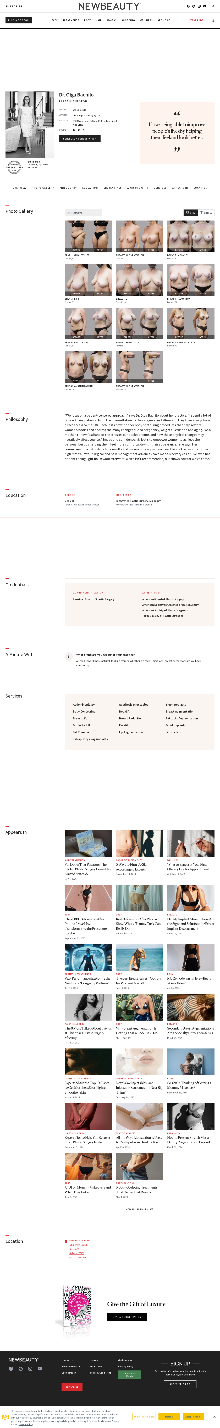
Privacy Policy (125, 1366)
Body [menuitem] (87, 20)
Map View (78, 124)
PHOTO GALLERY (43, 187)
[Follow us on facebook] (188, 6)
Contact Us (68, 1360)
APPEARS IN (180, 187)
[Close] (214, 1416)
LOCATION (200, 187)
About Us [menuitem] (164, 20)
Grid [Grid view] (191, 212)
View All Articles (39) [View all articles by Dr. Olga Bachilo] (139, 1209)
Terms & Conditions (100, 1372)
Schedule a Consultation (79, 138)
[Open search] (211, 20)
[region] (110, 1417)
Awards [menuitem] (112, 20)
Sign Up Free (180, 1384)
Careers (94, 1360)
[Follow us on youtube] (204, 6)
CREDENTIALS (112, 187)
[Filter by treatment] (83, 212)
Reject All (169, 1416)
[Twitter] (79, 130)
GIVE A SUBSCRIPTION (127, 1316)
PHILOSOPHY (68, 187)
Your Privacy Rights (129, 1374)
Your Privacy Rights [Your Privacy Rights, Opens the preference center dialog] (144, 1416)
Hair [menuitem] (99, 20)
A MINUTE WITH (137, 187)
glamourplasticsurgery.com (87, 115)
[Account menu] (213, 6)
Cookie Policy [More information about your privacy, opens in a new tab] (26, 1424)
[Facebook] (74, 130)
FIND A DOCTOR (18, 20)
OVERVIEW (19, 187)
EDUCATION (90, 187)
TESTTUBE (196, 20)
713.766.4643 (79, 109)
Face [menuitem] (55, 20)
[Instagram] (83, 130)
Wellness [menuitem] (146, 20)
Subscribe (14, 6)
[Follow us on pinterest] (193, 6)
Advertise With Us (71, 1366)
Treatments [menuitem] (71, 20)
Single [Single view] (206, 212)
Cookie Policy (69, 1372)
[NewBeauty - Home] (110, 6)
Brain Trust (96, 1366)
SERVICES (160, 187)
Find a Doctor (125, 1360)
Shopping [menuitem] (128, 20)
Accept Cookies (193, 1416)
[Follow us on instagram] (199, 6)
